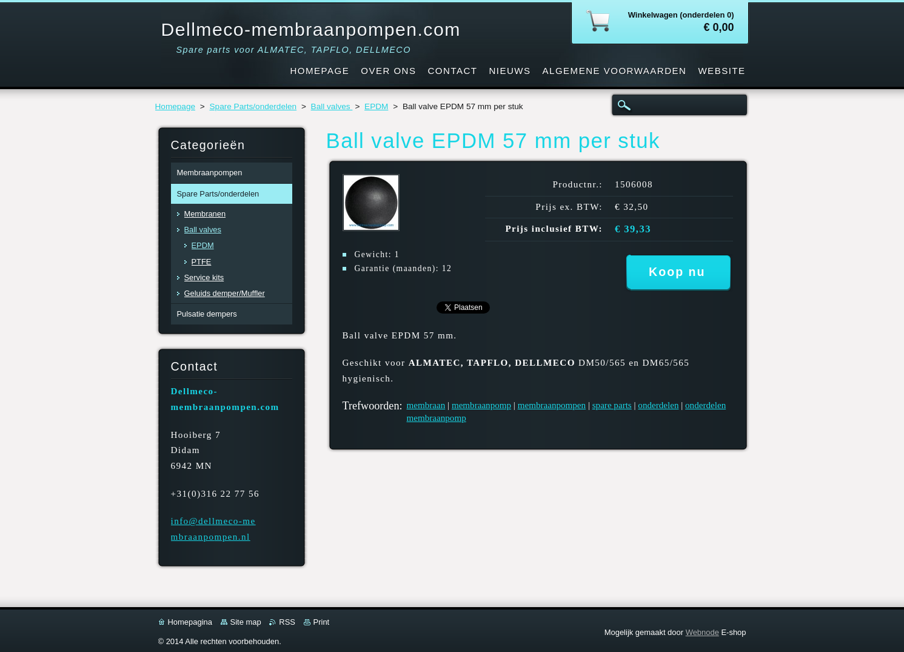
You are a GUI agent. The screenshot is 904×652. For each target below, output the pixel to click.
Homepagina (190, 622)
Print (321, 622)
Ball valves (332, 106)
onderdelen (658, 405)
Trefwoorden (371, 406)
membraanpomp (481, 405)
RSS (287, 622)
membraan (426, 405)
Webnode (702, 632)
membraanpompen (552, 405)
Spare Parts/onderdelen (253, 106)
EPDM (376, 106)
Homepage (175, 106)
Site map (245, 622)
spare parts (612, 405)
